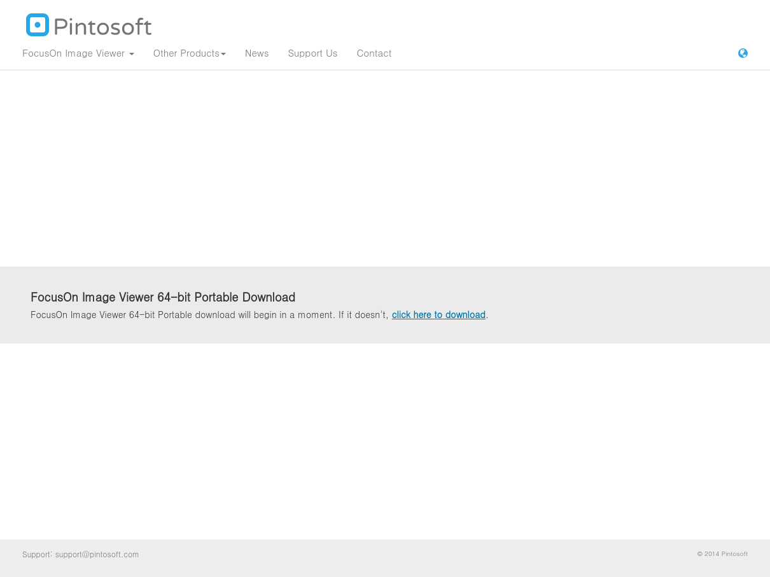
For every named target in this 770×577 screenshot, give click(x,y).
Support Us (312, 52)
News (257, 52)
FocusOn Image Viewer (78, 52)
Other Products (189, 52)
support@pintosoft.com (97, 553)
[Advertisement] (385, 169)
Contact (373, 52)
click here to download (439, 314)
